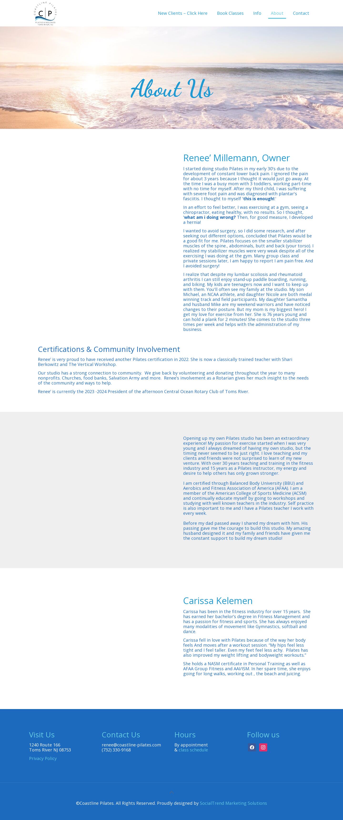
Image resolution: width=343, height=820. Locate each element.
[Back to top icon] (171, 792)
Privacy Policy (43, 758)
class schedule (193, 750)
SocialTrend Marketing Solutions (233, 803)
